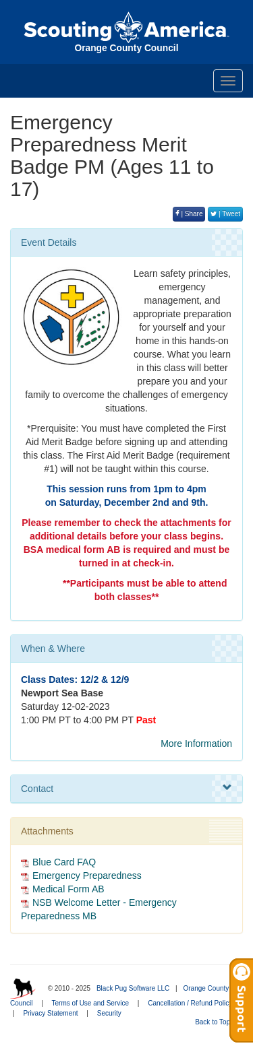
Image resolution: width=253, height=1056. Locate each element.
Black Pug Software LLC (132, 988)
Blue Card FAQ (64, 862)
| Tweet (225, 214)
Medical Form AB (68, 889)
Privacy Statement (50, 1013)
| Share (189, 214)
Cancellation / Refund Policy (190, 1003)
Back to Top (217, 1022)
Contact (126, 788)
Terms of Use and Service (91, 1003)
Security (109, 1013)
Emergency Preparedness (87, 875)
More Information (196, 743)
